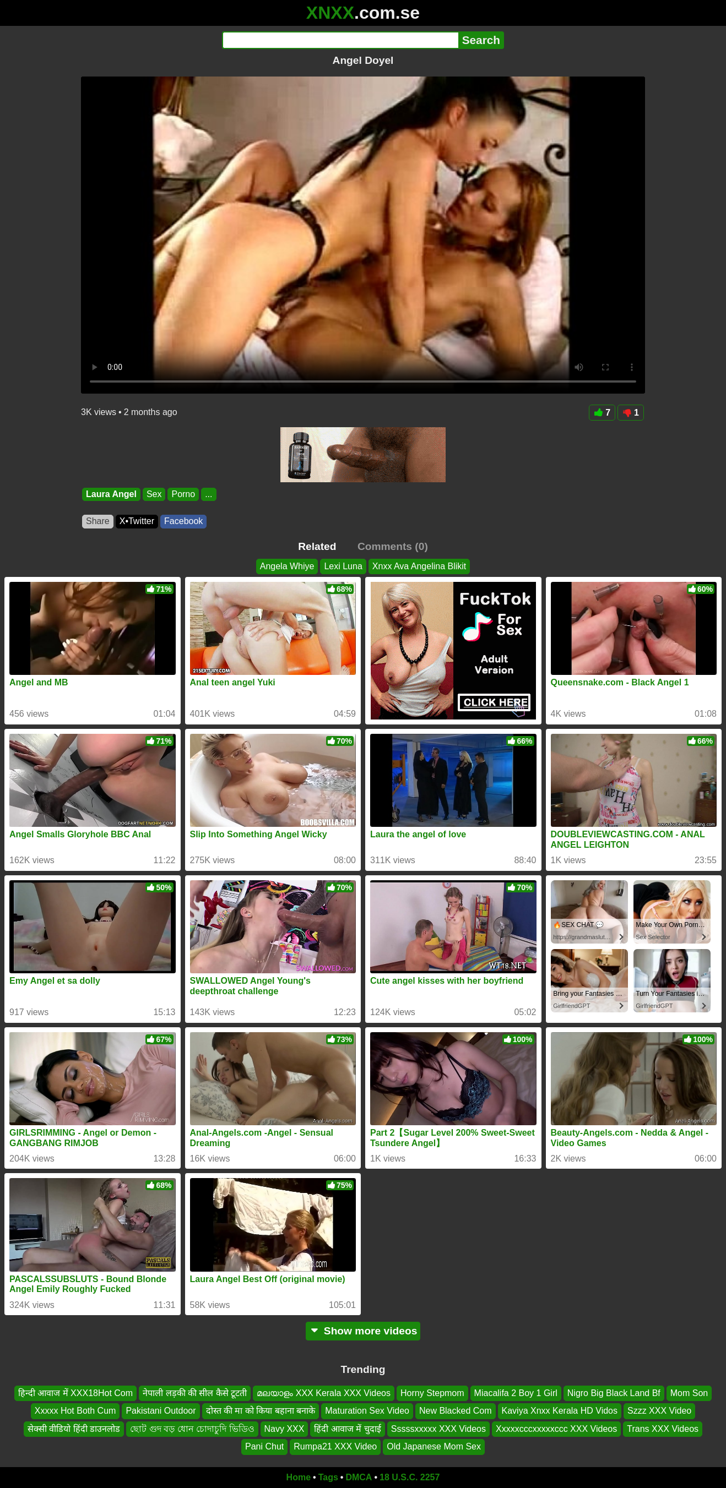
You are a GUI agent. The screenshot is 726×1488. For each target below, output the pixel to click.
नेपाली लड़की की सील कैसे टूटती (195, 1393)
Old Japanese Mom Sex (434, 1446)
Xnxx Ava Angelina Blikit (419, 566)
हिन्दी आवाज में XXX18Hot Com (75, 1393)
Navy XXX (284, 1429)
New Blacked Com (455, 1410)
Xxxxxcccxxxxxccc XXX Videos (556, 1429)
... (208, 494)
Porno (183, 494)
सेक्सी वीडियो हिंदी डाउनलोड (74, 1429)
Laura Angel (111, 494)
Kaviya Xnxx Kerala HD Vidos (559, 1410)
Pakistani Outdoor (161, 1410)
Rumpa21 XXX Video (335, 1446)
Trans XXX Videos (662, 1429)
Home (298, 1477)
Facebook (183, 521)
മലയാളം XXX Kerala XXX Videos (324, 1393)
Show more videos (363, 1331)
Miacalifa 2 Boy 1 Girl (515, 1393)
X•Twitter (137, 521)
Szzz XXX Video (659, 1410)
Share (98, 521)
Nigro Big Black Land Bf (613, 1393)
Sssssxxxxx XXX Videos (438, 1429)
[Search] (340, 40)
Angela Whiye (287, 566)
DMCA (358, 1477)
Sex (154, 494)
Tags (328, 1477)
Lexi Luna (343, 566)
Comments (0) (392, 546)
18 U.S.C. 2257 (410, 1477)
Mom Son (689, 1393)
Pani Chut (264, 1446)
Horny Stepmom (432, 1393)
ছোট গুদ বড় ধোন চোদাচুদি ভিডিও (192, 1429)
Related (317, 546)
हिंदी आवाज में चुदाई (347, 1429)
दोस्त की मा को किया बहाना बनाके (261, 1410)
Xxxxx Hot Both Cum (75, 1410)
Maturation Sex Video (367, 1410)
